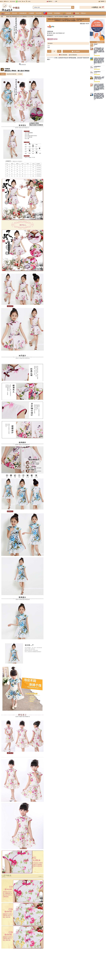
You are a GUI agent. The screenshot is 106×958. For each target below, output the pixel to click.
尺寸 (49, 45)
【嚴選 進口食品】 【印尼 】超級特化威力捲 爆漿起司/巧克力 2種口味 (99, 78)
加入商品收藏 (64, 54)
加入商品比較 (74, 54)
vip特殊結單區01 (97, 71)
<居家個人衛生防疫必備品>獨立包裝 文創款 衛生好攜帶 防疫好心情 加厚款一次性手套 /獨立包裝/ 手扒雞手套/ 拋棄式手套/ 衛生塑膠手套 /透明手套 (99, 60)
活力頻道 (20, 74)
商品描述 (3, 74)
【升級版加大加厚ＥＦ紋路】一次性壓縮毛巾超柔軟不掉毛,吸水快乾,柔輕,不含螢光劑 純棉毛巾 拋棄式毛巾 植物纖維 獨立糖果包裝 (99, 50)
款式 (49, 47)
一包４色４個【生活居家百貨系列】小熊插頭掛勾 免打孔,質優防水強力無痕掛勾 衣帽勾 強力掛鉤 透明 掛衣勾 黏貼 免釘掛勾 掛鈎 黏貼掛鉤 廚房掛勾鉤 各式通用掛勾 (99, 87)
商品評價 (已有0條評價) (11, 74)
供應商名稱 (50, 31)
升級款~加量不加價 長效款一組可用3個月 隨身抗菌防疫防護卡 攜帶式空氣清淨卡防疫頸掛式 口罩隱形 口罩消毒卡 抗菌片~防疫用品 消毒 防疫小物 (99, 96)
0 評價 (55, 57)
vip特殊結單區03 (97, 66)
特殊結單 (95, 44)
